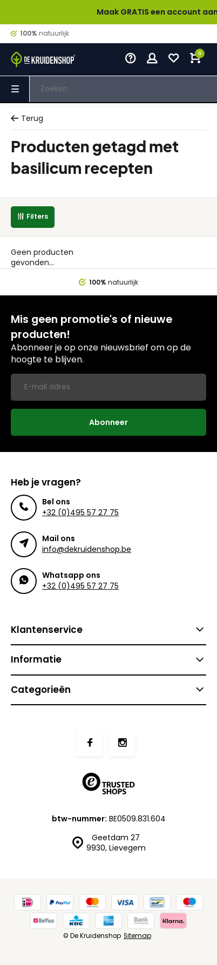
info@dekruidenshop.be (86, 549)
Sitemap (137, 936)
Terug (27, 118)
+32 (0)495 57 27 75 (80, 512)
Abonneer (108, 422)
